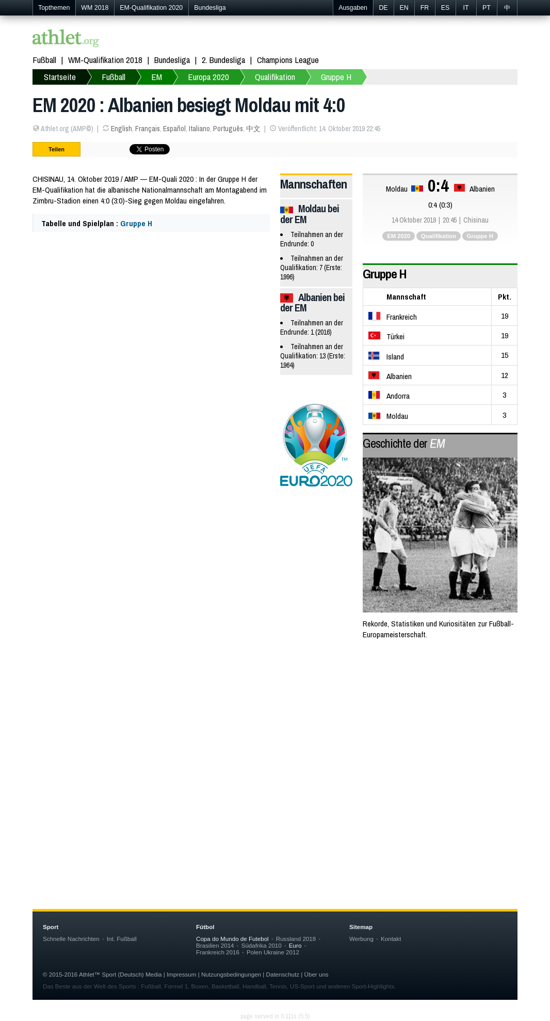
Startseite (60, 77)
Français (147, 128)
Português (228, 128)
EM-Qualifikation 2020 (151, 7)
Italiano (199, 128)
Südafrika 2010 (261, 945)
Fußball (44, 60)
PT (486, 7)
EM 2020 (398, 236)
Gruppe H (336, 77)
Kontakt (391, 938)
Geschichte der (404, 443)
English (121, 128)
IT (465, 7)
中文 (253, 128)
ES (445, 7)
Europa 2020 (208, 77)
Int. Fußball (122, 938)
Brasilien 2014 (215, 945)
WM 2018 (94, 7)
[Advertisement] (275, 731)
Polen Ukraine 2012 (273, 952)
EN (403, 7)
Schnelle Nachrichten (71, 938)
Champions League (288, 60)
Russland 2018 (296, 938)
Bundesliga (209, 7)
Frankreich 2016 (217, 952)
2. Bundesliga (223, 60)
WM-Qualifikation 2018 (105, 60)
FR (424, 7)
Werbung (361, 938)
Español (174, 128)
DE (383, 7)
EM (156, 77)
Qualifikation (275, 77)
